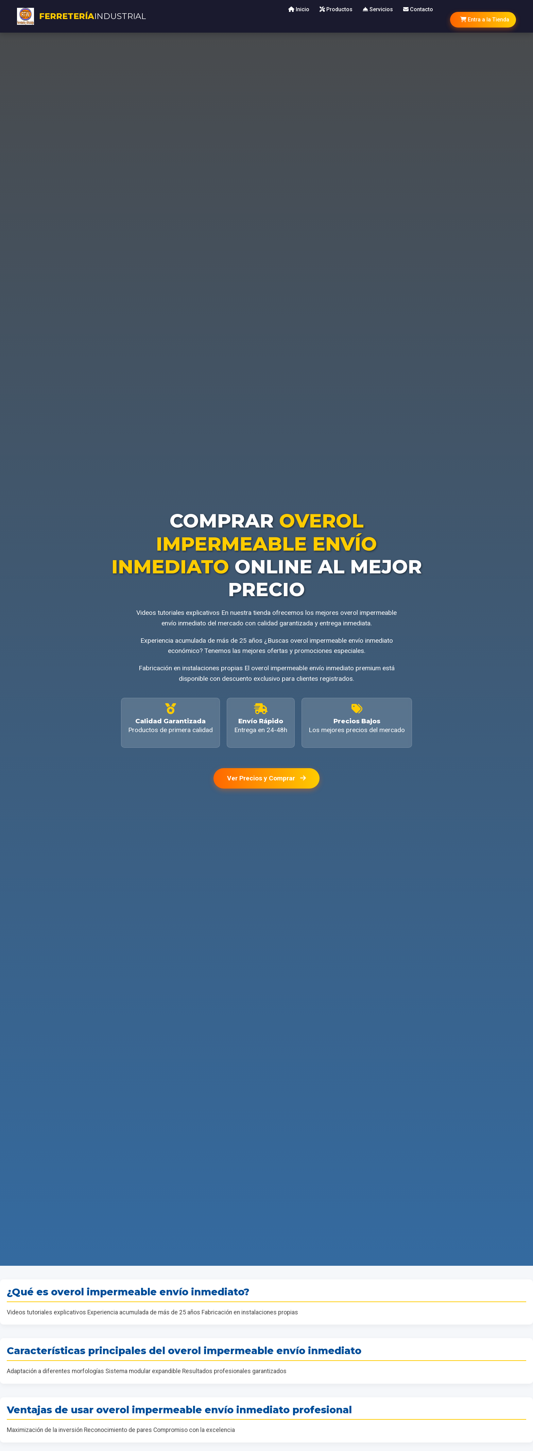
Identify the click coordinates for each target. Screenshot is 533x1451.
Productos (336, 9)
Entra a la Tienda (484, 19)
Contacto (418, 9)
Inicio (298, 9)
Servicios (378, 9)
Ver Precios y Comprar (266, 778)
